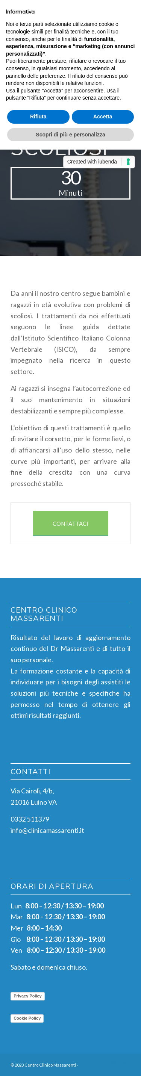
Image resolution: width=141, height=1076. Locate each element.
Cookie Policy (27, 1018)
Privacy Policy (28, 996)
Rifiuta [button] (38, 117)
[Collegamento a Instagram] (113, 1063)
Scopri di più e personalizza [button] (70, 135)
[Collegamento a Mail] (124, 1063)
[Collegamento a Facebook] (102, 1063)
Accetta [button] (102, 117)
